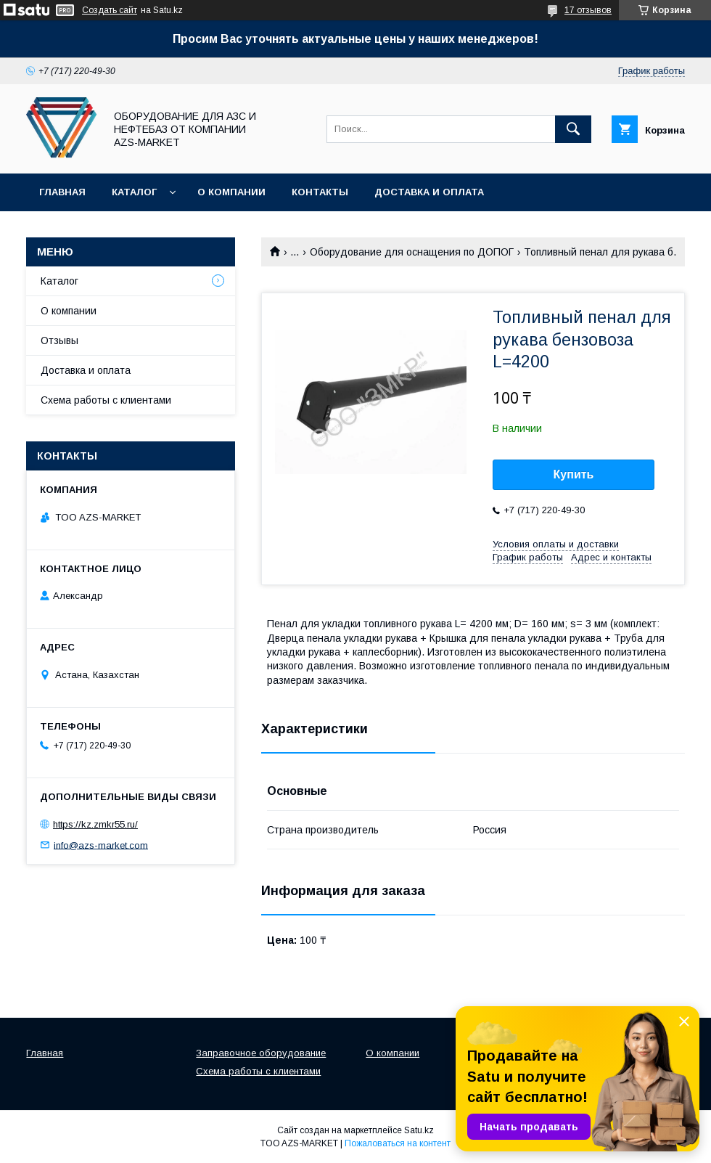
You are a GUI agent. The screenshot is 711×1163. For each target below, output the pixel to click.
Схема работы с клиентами (106, 400)
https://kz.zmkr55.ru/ (95, 824)
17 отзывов (588, 10)
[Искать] (573, 129)
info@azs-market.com (101, 844)
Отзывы (59, 340)
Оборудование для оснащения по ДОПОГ (412, 252)
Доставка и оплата (429, 192)
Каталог (134, 192)
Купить (574, 474)
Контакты (320, 192)
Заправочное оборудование (261, 1053)
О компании (231, 192)
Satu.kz (419, 1130)
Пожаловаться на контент (398, 1143)
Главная (62, 192)
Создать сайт (109, 10)
